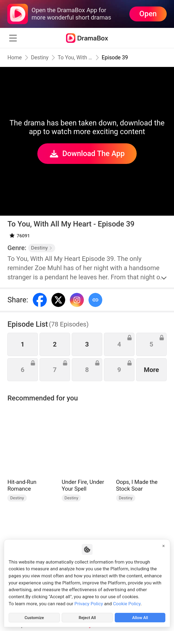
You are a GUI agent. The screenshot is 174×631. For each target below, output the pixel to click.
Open (148, 13)
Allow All (140, 617)
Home (14, 57)
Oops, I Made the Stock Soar (137, 485)
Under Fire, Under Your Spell (83, 485)
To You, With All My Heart (76, 57)
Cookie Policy (126, 602)
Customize (34, 617)
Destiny (41, 57)
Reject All (87, 617)
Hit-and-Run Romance (21, 485)
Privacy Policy (88, 602)
